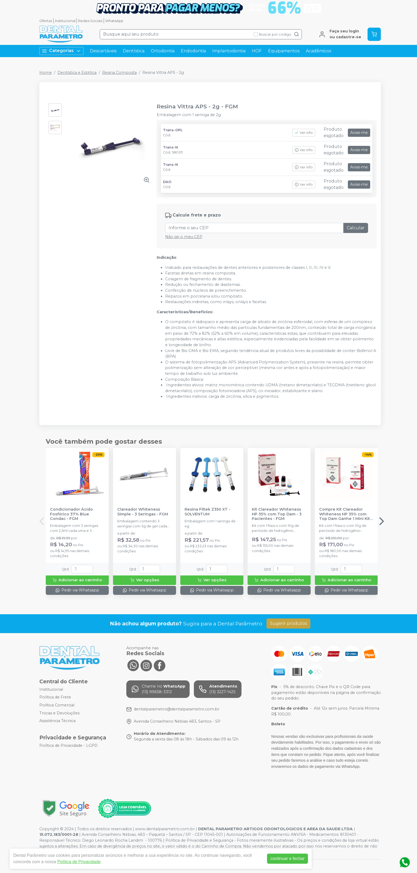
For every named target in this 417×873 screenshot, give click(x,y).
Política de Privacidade (79, 861)
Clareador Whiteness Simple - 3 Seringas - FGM (142, 511)
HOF (257, 50)
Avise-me (359, 132)
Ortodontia (162, 50)
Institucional (65, 21)
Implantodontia (228, 50)
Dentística (133, 50)
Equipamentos (283, 50)
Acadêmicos (318, 50)
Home (45, 72)
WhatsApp (114, 21)
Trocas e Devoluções (59, 713)
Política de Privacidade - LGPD (68, 745)
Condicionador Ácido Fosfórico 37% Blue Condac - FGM (71, 514)
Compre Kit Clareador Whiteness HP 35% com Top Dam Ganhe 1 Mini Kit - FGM (346, 514)
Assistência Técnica (57, 721)
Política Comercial (56, 705)
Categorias (61, 51)
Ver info (304, 133)
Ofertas (45, 21)
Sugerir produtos (288, 623)
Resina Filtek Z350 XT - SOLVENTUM (207, 511)
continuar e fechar (287, 858)
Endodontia (193, 50)
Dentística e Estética (77, 72)
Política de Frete (55, 697)
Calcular (356, 227)
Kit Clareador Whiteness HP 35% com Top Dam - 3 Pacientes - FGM (277, 514)
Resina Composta (119, 72)
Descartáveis (103, 50)
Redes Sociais (90, 21)
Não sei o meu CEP (183, 236)
